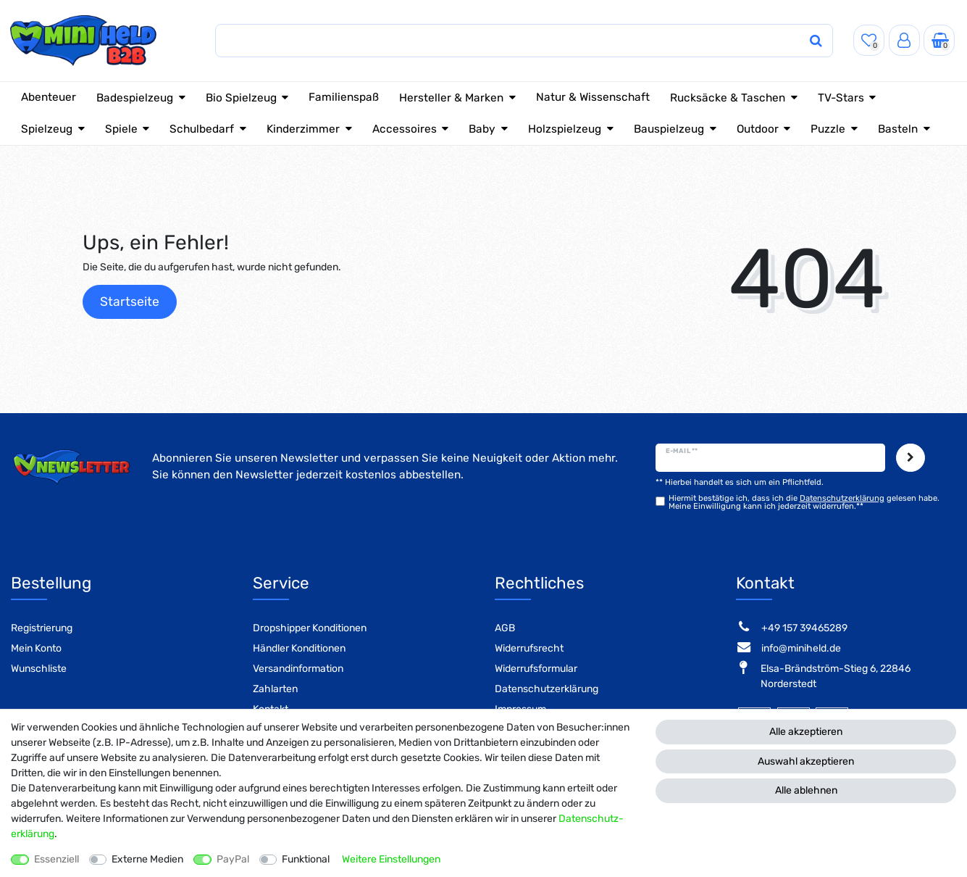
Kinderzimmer (303, 129)
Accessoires (404, 129)
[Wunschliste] (868, 40)
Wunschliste (39, 668)
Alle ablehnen (806, 790)
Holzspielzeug (564, 129)
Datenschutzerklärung (546, 689)
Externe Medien (147, 859)
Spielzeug (46, 129)
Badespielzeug (134, 97)
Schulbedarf (201, 129)
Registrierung (41, 628)
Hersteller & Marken (451, 97)
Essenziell (56, 859)
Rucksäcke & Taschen (727, 97)
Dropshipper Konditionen (310, 628)
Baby (482, 129)
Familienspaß (344, 97)
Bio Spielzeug (241, 97)
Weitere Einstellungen (391, 859)
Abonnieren (910, 458)
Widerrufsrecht (529, 648)
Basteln (898, 129)
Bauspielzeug (669, 129)
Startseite (129, 301)
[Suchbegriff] (495, 41)
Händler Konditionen (299, 648)
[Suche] (801, 41)
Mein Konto (36, 648)
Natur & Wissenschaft (593, 97)
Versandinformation (298, 668)
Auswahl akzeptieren (806, 761)
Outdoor (758, 129)
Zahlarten (275, 689)
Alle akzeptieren (805, 732)
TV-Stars (841, 97)
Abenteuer (48, 97)
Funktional (306, 859)
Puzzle (828, 129)
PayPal (233, 859)
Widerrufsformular (536, 668)
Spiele (121, 129)
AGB (505, 628)
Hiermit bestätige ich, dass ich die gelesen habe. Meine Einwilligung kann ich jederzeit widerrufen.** (804, 502)
